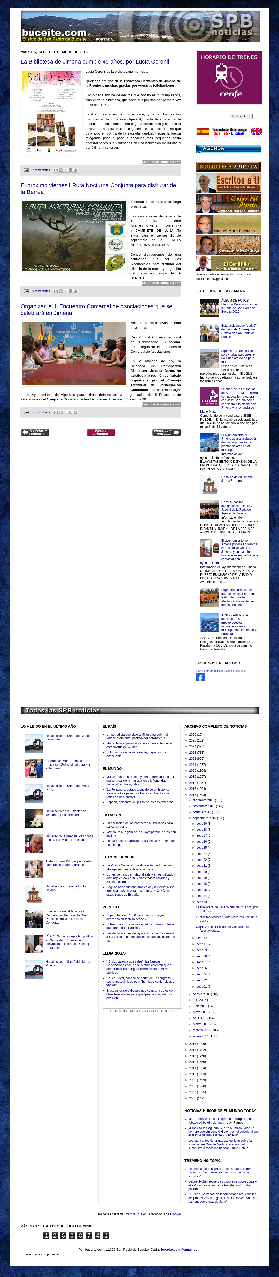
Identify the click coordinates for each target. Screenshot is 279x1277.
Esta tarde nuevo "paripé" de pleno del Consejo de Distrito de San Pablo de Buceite (239, 331)
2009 (193, 1080)
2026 (193, 734)
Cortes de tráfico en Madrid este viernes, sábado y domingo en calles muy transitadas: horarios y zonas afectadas (141, 878)
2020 (193, 770)
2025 (193, 740)
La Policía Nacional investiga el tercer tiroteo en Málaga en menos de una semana (139, 867)
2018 (193, 783)
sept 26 (202, 842)
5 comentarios (41, 412)
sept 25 (202, 847)
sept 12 (202, 938)
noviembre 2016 (204, 806)
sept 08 (202, 956)
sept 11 (202, 944)
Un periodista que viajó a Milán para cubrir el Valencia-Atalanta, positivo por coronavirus (137, 736)
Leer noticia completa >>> (161, 162)
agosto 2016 (202, 994)
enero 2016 (201, 1036)
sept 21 (202, 866)
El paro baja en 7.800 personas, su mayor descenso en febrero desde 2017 (135, 917)
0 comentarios (41, 291)
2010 (193, 1074)
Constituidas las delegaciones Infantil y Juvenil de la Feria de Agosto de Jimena (236, 507)
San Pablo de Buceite (210, 670)
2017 (193, 789)
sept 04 (202, 974)
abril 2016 (200, 1018)
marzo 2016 (201, 1024)
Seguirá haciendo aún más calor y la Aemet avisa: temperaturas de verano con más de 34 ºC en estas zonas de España (140, 890)
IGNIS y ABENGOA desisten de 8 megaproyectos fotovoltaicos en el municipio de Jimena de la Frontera (239, 624)
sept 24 (202, 854)
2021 (193, 765)
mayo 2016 (201, 1012)
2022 (193, 758)
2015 (193, 1044)
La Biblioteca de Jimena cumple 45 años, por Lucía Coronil (95, 61)
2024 (193, 746)
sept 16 (202, 884)
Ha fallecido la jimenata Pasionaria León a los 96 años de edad (69, 838)
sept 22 (202, 860)
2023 (193, 752)
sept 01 (202, 986)
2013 (193, 1056)
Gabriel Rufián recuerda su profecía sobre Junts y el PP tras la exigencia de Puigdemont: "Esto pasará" (222, 1185)
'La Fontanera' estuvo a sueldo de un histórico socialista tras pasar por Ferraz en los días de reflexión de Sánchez (138, 793)
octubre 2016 (202, 812)
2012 (193, 1062)
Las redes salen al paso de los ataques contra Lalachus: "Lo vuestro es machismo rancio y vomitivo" (220, 1172)
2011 (193, 1068)
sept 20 (202, 872)
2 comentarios (41, 169)
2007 (193, 1092)
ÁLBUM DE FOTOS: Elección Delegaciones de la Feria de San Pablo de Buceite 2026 (239, 306)
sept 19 (202, 878)
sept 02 (202, 980)
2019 (193, 776)
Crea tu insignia (236, 670)
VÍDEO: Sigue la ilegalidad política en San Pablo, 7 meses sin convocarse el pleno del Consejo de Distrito (69, 942)
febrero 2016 (202, 1030)
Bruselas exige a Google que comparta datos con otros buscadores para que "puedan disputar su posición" (140, 994)
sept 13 (202, 902)
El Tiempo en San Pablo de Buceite (142, 1011)
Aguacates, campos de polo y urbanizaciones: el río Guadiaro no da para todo (238, 356)
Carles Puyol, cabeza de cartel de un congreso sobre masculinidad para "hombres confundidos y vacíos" (140, 981)
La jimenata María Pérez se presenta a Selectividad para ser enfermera (68, 764)
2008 (193, 1086)
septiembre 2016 (205, 818)
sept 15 (202, 890)
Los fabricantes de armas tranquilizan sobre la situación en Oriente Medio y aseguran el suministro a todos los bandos (220, 1144)
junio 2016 (200, 1006)
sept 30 (202, 823)
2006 (193, 1098)
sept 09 (202, 950)
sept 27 (202, 835)
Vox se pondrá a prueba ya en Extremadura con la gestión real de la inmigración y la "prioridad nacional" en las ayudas (141, 780)
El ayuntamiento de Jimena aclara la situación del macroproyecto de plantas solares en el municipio (239, 442)
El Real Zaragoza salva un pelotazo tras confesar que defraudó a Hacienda (140, 926)
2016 (193, 795)
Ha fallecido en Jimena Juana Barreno (237, 479)
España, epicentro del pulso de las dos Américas (139, 802)
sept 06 (202, 968)
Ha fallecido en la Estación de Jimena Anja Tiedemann (66, 813)
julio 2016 (200, 1000)
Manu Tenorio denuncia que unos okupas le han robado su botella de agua (221, 1120)
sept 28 (202, 829)
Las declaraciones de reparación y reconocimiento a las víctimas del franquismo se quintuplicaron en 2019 (141, 937)
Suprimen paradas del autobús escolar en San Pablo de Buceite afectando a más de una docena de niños (238, 597)
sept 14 (202, 896)
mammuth (132, 1214)
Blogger (175, 1214)
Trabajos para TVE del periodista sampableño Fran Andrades (68, 863)
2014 (193, 1050)
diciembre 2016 (204, 800)
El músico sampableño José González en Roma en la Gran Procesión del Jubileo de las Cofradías (67, 917)
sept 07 (202, 962)
